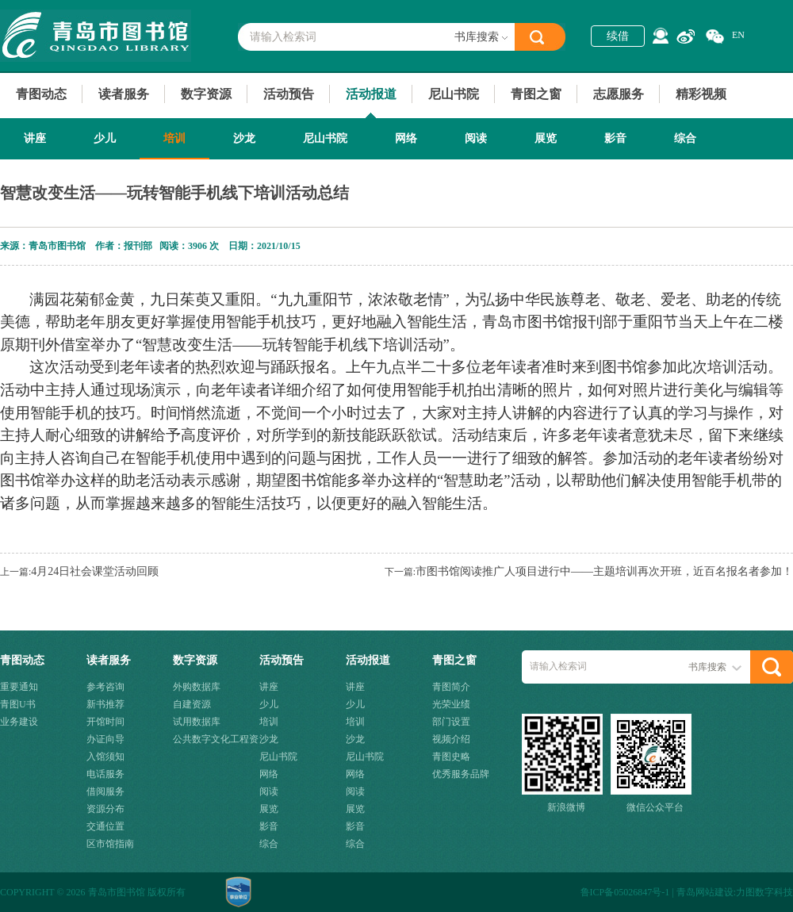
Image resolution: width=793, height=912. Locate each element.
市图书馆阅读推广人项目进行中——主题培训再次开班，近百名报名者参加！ (604, 571)
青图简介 (451, 686)
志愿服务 (618, 94)
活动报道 (371, 94)
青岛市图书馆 (95, 36)
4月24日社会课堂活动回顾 (95, 571)
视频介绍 (451, 739)
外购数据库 (196, 686)
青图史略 (451, 756)
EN (738, 34)
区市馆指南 (110, 843)
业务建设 (19, 721)
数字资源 (206, 94)
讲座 (35, 138)
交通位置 (105, 826)
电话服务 (105, 774)
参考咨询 (105, 686)
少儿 (105, 138)
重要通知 (19, 686)
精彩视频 (701, 94)
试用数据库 (196, 721)
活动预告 (288, 94)
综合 (685, 138)
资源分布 (105, 808)
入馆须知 (105, 756)
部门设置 (451, 721)
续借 (618, 36)
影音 (615, 138)
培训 (174, 138)
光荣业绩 (451, 704)
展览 (545, 138)
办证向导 (105, 739)
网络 (406, 138)
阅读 (476, 138)
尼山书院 (453, 94)
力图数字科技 (764, 892)
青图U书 (18, 704)
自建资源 (192, 704)
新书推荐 (105, 704)
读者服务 (123, 94)
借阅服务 (105, 791)
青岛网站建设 (705, 892)
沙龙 (244, 138)
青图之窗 (536, 94)
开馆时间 (105, 721)
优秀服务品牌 (460, 774)
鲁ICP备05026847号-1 (625, 892)
